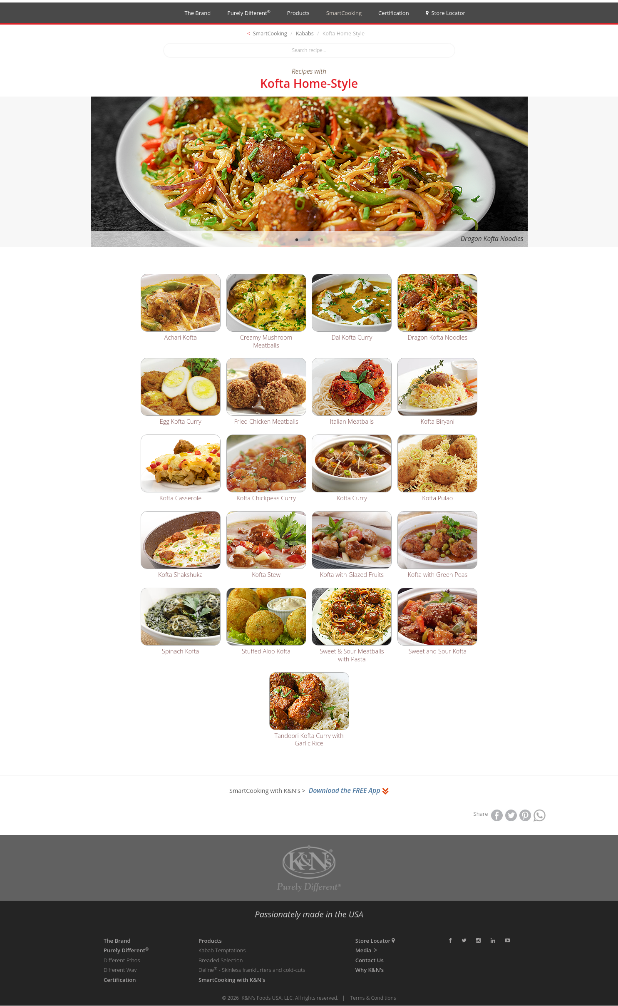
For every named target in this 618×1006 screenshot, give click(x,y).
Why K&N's (369, 970)
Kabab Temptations (222, 950)
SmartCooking (344, 13)
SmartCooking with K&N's (232, 980)
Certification (393, 13)
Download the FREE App (348, 790)
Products (298, 13)
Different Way (120, 970)
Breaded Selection (221, 960)
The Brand (198, 13)
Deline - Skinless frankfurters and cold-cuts (252, 970)
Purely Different (249, 13)
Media (366, 950)
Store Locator (445, 13)
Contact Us (369, 960)
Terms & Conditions (373, 998)
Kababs (305, 33)
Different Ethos (122, 960)
